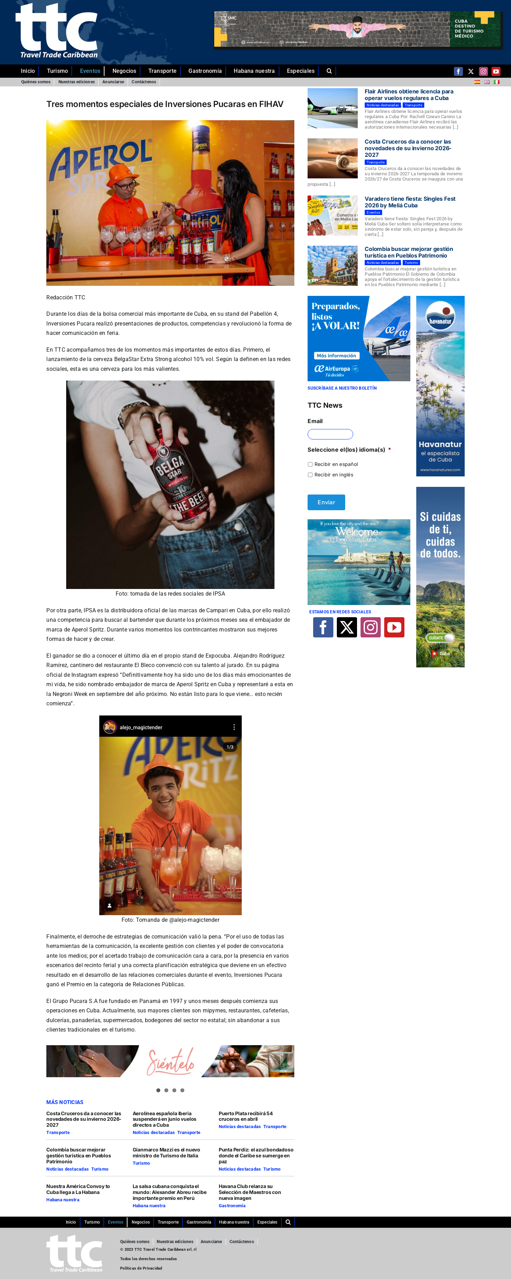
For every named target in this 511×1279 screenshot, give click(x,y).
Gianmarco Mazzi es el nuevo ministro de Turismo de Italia (166, 1152)
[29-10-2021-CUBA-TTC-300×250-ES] (359, 298)
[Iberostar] (359, 522)
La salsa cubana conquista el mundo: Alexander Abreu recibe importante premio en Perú (170, 1192)
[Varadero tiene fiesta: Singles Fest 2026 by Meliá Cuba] (333, 216)
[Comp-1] (440, 298)
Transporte (57, 1132)
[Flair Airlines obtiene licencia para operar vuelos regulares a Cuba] (333, 108)
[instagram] (483, 71)
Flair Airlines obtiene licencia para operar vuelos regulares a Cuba (409, 94)
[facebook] (458, 71)
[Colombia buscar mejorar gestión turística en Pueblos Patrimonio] (333, 266)
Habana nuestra (62, 1199)
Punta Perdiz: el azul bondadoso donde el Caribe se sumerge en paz (256, 1155)
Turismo (100, 1169)
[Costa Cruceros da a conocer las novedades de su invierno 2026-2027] (333, 158)
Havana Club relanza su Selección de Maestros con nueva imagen (250, 1192)
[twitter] (470, 71)
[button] (331, 71)
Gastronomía (232, 1205)
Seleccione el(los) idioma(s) (349, 449)
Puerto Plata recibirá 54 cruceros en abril (246, 1116)
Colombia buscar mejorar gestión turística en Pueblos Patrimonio (78, 1155)
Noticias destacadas (154, 1132)
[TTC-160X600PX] (440, 489)
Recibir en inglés (334, 474)
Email (315, 421)
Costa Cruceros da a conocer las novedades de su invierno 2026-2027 (84, 1119)
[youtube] (496, 71)
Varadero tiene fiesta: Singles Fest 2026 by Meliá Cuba (410, 202)
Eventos (373, 212)
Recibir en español (336, 464)
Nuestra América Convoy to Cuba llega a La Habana (78, 1189)
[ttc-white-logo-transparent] (56, 5)
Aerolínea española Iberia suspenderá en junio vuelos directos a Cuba (165, 1119)
